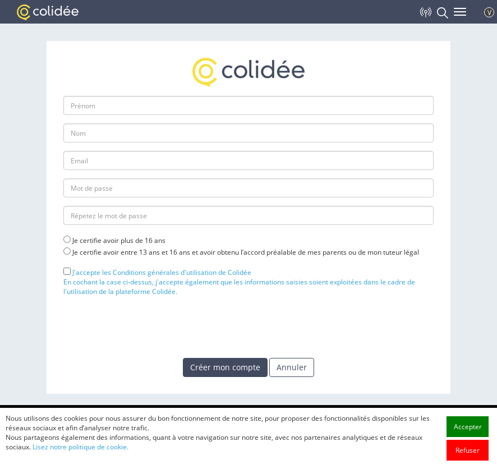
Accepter (468, 426)
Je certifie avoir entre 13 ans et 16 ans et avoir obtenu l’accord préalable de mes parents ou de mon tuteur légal (245, 252)
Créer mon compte (225, 367)
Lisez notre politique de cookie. (80, 447)
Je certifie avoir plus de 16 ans (118, 240)
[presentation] (148, 326)
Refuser (467, 450)
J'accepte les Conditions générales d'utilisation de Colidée (161, 272)
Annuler (292, 367)
